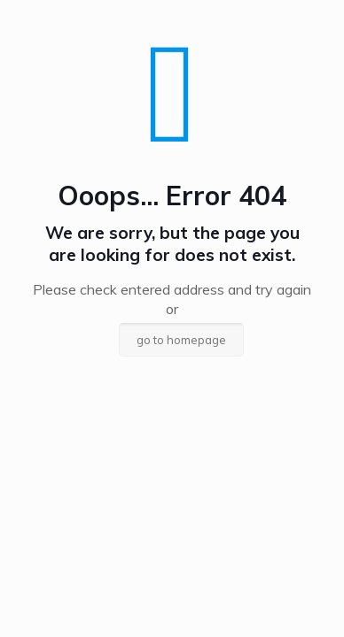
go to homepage (181, 340)
